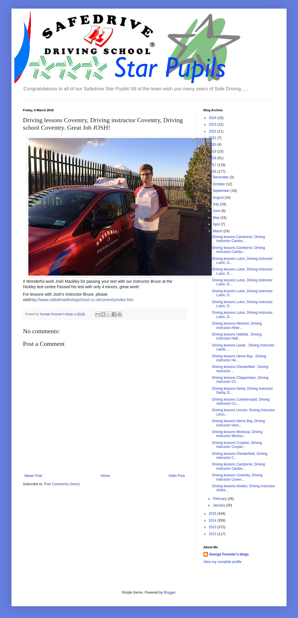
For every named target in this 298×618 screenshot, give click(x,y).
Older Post (176, 476)
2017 (213, 165)
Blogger (169, 592)
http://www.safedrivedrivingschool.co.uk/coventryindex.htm (82, 299)
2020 (213, 145)
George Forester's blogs (229, 554)
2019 (213, 151)
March (218, 231)
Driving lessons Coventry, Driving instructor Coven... (237, 477)
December (221, 177)
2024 (213, 118)
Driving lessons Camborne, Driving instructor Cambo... (238, 239)
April (217, 224)
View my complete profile (222, 562)
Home (105, 476)
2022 (213, 131)
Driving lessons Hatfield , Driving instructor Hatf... (237, 336)
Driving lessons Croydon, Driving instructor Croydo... (237, 445)
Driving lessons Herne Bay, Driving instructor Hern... (238, 423)
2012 (213, 534)
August (219, 198)
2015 (213, 514)
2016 (213, 171)
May (216, 218)
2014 (213, 520)
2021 (213, 138)
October (219, 184)
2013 (213, 527)
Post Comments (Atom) (62, 484)
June (217, 211)
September (222, 191)
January (219, 505)
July (216, 204)
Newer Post (33, 476)
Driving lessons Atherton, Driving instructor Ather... (237, 325)
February (220, 499)
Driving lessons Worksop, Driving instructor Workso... (237, 434)
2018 (213, 158)
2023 (213, 124)
